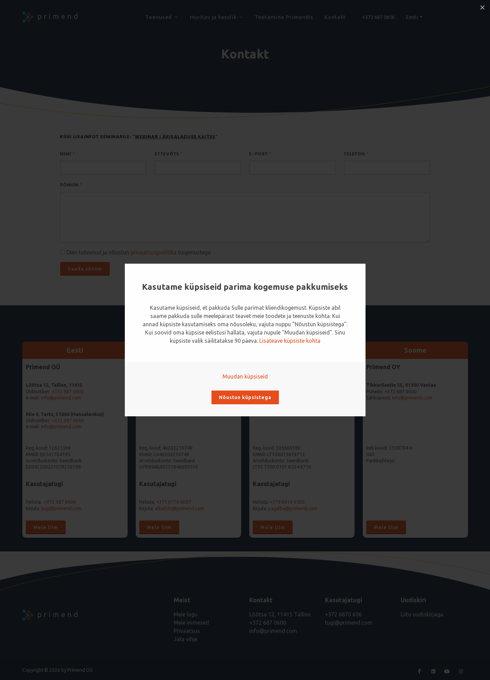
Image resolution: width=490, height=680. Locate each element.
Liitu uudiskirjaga (422, 614)
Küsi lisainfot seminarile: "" (139, 136)
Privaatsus (187, 631)
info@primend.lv (171, 398)
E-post (260, 154)
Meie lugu (185, 614)
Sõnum (71, 185)
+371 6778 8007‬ (173, 502)
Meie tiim (45, 527)
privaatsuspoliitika (154, 252)
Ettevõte (169, 154)
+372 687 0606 (378, 17)
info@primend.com (61, 398)
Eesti (412, 17)
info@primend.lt (285, 398)
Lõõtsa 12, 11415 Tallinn (280, 614)
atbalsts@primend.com (179, 508)
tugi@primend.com (61, 508)
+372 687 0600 (68, 420)
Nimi (67, 154)
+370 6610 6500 (296, 391)
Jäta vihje (185, 639)
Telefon (356, 154)
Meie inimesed (191, 622)
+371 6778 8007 (182, 391)
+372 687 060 (66, 391)
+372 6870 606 (343, 614)
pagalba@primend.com (292, 508)
